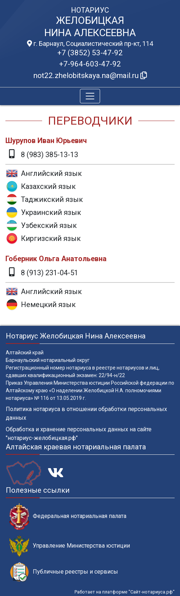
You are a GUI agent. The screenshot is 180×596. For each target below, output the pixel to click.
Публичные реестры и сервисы (63, 572)
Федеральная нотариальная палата (67, 516)
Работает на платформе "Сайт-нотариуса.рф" (125, 592)
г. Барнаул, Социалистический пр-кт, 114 (90, 43)
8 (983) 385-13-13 (49, 154)
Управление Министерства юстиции (69, 546)
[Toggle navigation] (90, 96)
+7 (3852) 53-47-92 (90, 52)
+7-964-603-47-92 (90, 64)
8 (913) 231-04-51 (49, 272)
